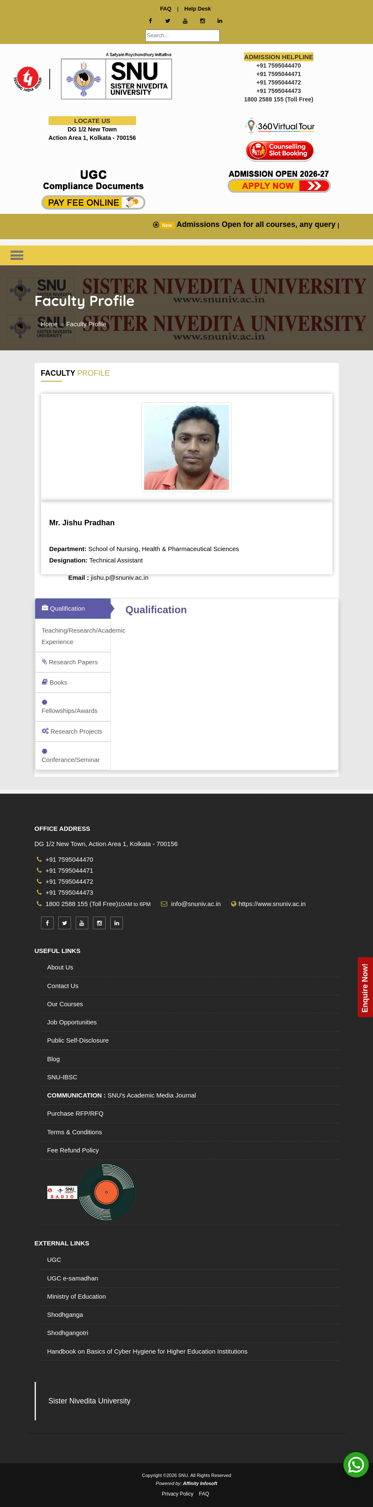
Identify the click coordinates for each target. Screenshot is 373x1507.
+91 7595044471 (65, 870)
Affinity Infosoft (200, 1483)
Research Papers (70, 662)
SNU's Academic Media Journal (121, 1095)
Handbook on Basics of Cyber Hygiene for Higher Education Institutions (147, 1351)
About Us (60, 967)
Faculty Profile (86, 324)
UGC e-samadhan (72, 1278)
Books (55, 682)
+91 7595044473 (65, 892)
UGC (54, 1259)
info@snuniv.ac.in (195, 903)
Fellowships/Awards (70, 706)
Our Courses (65, 1003)
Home (49, 324)
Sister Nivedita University (90, 1401)
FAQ (204, 1494)
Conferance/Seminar (71, 755)
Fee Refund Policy (73, 1150)
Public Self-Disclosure (78, 1040)
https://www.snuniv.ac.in (272, 903)
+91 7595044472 (65, 881)
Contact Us (63, 985)
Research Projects (72, 731)
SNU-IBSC (62, 1077)
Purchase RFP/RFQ (75, 1113)
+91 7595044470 (65, 859)
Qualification (63, 608)
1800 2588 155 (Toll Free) (77, 903)
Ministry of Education (76, 1296)
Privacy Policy (177, 1494)
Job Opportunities (72, 1022)
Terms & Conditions (74, 1132)
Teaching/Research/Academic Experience (76, 636)
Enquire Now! (365, 988)
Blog (53, 1058)
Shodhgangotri (68, 1332)
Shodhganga (65, 1314)
